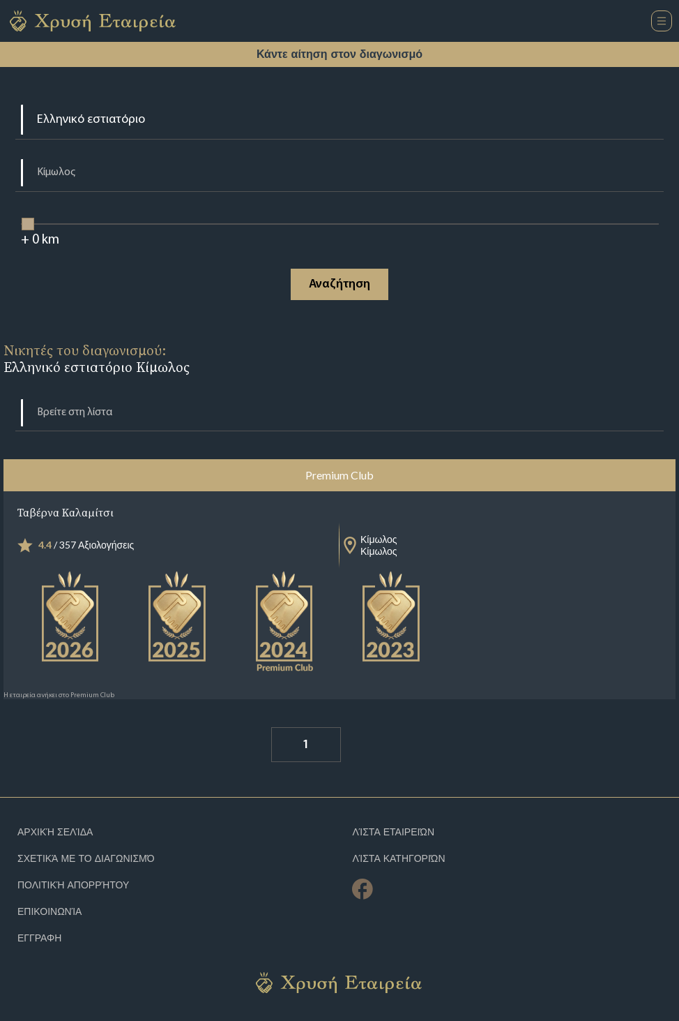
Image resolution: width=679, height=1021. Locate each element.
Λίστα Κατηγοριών (398, 858)
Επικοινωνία (49, 911)
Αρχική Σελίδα (55, 832)
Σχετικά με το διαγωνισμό (86, 858)
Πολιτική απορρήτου (73, 885)
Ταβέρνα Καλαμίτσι (65, 512)
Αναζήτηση (339, 284)
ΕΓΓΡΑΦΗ (39, 938)
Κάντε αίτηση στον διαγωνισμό (339, 54)
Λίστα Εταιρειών (393, 832)
